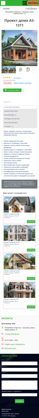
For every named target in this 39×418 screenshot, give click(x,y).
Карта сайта (5, 411)
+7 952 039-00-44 (31, 8)
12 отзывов (16, 78)
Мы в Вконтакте (10, 348)
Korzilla (13, 415)
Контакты (7, 318)
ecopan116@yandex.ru (17, 344)
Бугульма (6, 8)
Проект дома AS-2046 (11, 214)
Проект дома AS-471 (11, 299)
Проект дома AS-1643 (11, 271)
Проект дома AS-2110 (11, 242)
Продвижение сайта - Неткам (10, 414)
